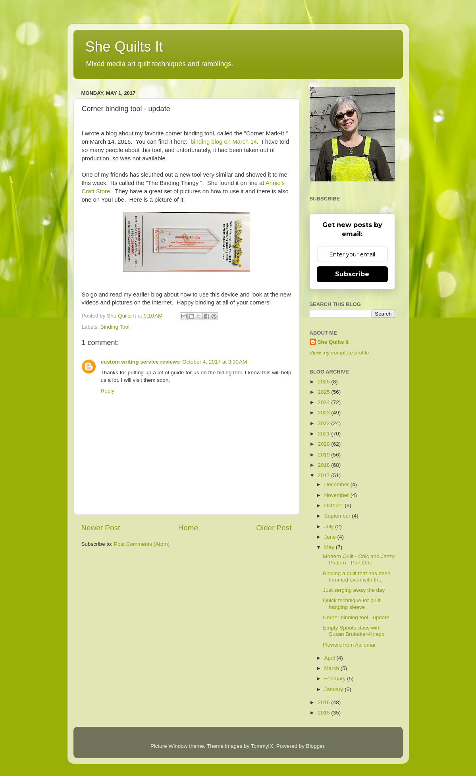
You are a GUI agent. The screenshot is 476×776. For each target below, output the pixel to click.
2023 (324, 413)
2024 (324, 402)
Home (188, 528)
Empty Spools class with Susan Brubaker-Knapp (353, 631)
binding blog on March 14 (224, 142)
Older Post (273, 528)
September (338, 516)
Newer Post (100, 528)
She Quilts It (124, 47)
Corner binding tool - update (356, 617)
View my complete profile (339, 353)
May (330, 547)
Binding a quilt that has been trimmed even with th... (356, 576)
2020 (324, 444)
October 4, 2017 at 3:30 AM (214, 362)
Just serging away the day (354, 590)
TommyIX (262, 746)
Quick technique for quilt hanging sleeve (351, 603)
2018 (324, 465)
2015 (324, 713)
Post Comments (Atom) (142, 544)
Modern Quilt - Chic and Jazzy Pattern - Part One (359, 559)
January (334, 689)
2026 (324, 382)
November (337, 495)
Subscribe (352, 274)
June (330, 537)
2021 (324, 434)
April (330, 658)
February (335, 679)
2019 (324, 455)
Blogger (315, 746)
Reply (108, 391)
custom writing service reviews (140, 362)
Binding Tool (114, 327)
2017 (324, 475)
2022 (324, 423)
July (329, 527)
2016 (324, 702)
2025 (324, 392)
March (332, 668)
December (337, 484)
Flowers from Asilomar (349, 645)
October (334, 505)
